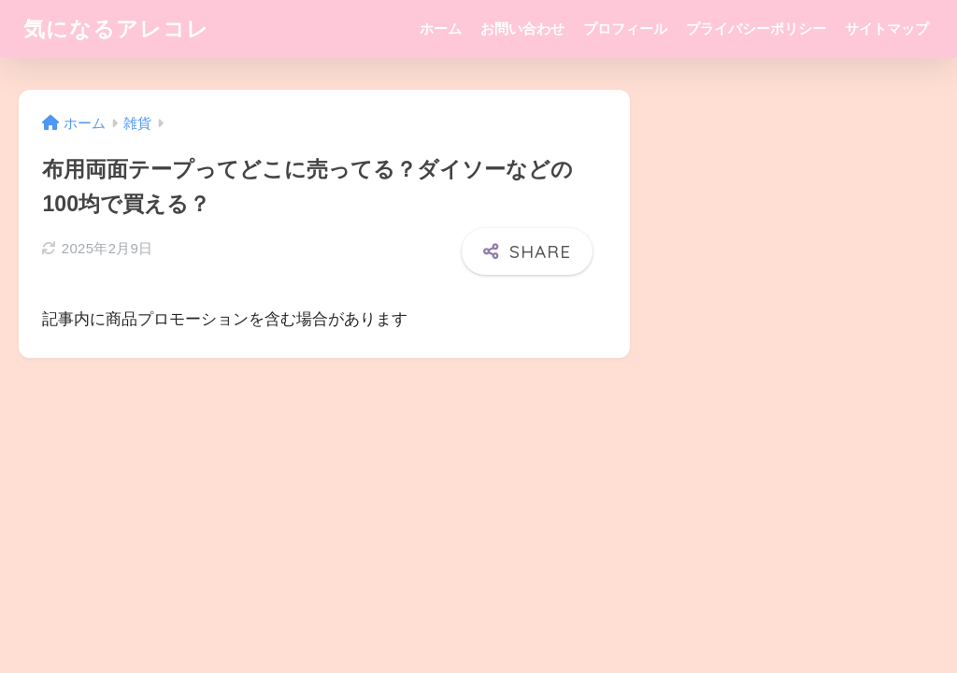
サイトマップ (887, 28)
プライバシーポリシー (756, 28)
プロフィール (625, 28)
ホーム (441, 28)
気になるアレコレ (116, 28)
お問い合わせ (522, 28)
